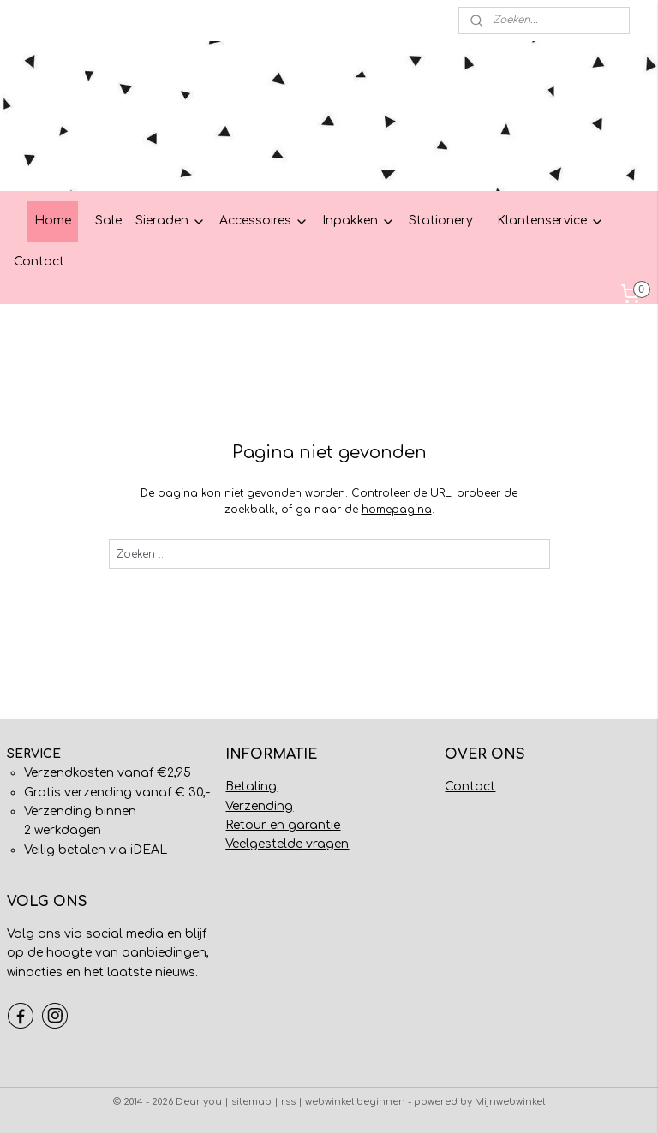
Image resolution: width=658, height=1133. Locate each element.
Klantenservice (550, 221)
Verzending (259, 806)
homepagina (397, 510)
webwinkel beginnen (355, 1101)
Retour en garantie (282, 825)
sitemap (251, 1101)
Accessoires (263, 221)
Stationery (441, 220)
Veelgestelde (263, 844)
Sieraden (170, 221)
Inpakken (358, 221)
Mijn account (53, 20)
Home (52, 220)
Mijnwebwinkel (510, 1101)
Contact (39, 261)
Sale (108, 220)
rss (288, 1101)
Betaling (251, 786)
